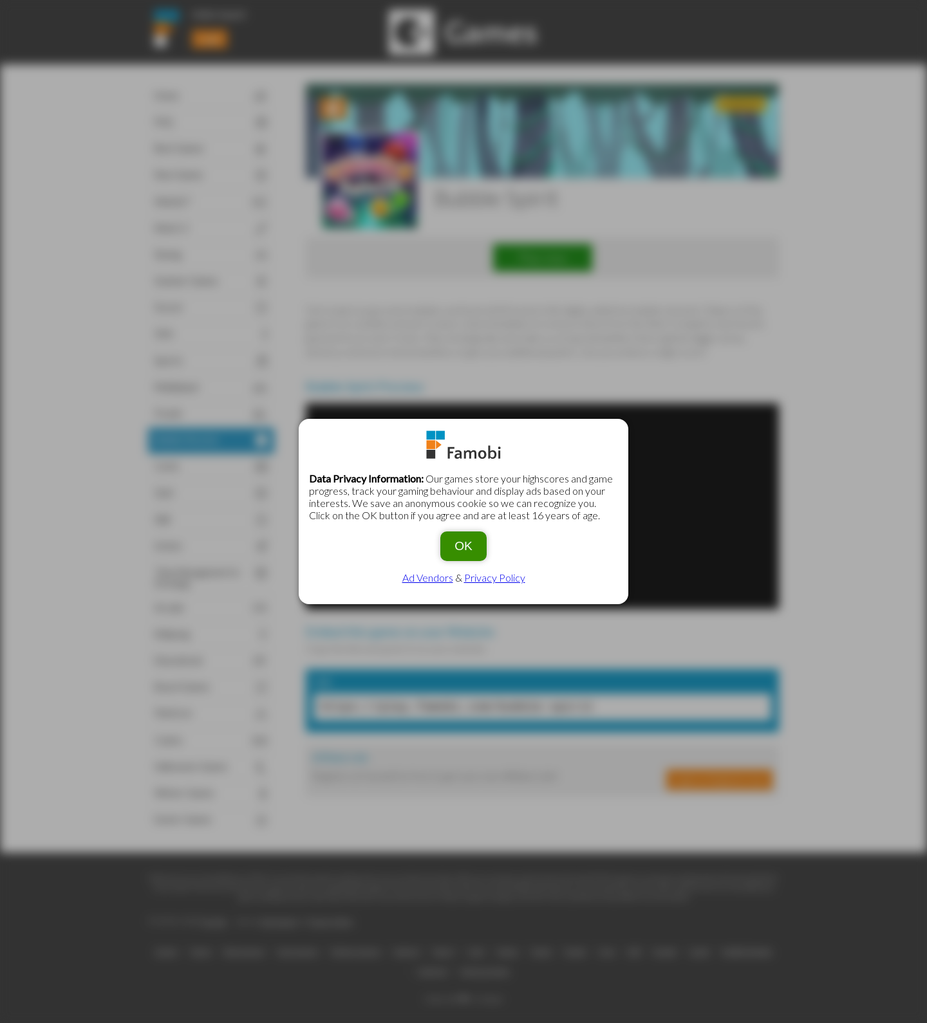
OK (463, 546)
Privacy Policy (494, 577)
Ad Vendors (427, 577)
